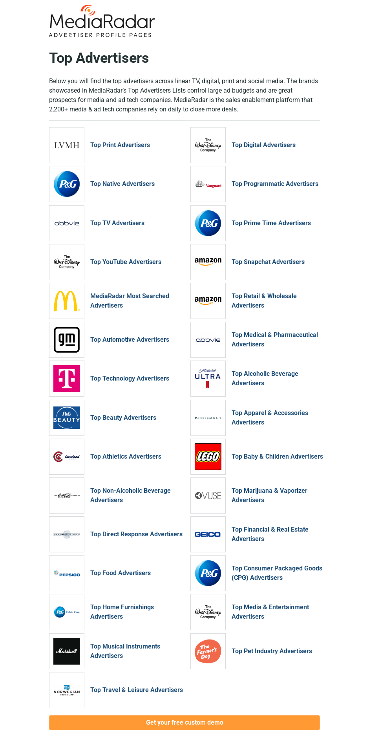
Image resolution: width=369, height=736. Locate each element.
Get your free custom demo (184, 722)
